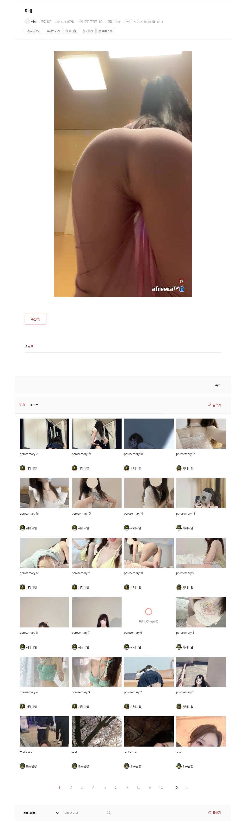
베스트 (34, 405)
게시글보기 (34, 31)
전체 (22, 405)
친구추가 (87, 31)
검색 (109, 812)
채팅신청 (71, 31)
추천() (35, 319)
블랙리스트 (105, 31)
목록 (218, 385)
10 (161, 787)
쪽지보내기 (53, 31)
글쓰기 (217, 405)
